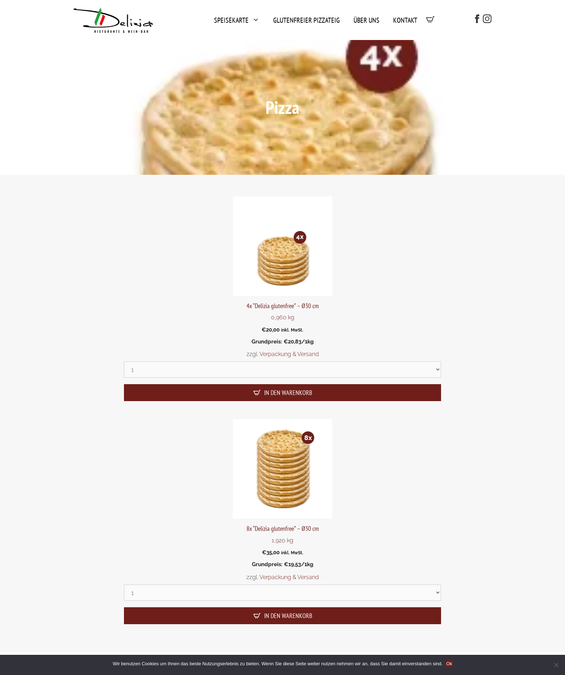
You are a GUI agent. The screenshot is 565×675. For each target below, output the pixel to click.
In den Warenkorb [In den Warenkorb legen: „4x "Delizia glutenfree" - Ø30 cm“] (288, 392)
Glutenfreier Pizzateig (306, 20)
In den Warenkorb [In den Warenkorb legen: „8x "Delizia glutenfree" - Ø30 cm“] (288, 616)
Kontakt (405, 20)
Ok (449, 663)
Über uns (366, 20)
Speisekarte (239, 20)
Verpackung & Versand (289, 354)
